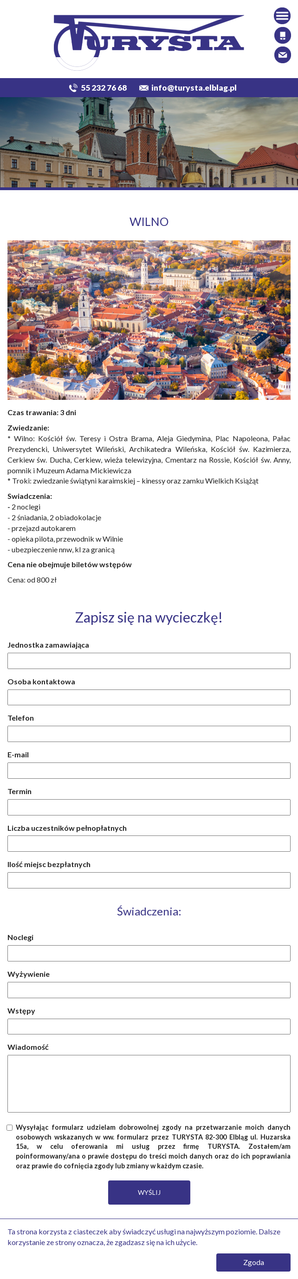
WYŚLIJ (149, 1192)
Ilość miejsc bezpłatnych (49, 864)
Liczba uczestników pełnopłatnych (67, 827)
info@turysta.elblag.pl (194, 88)
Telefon (20, 717)
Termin (19, 791)
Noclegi (20, 937)
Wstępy (21, 1010)
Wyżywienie (28, 973)
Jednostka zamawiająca (48, 644)
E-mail (18, 754)
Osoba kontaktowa (41, 681)
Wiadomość (28, 1046)
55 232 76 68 (104, 88)
